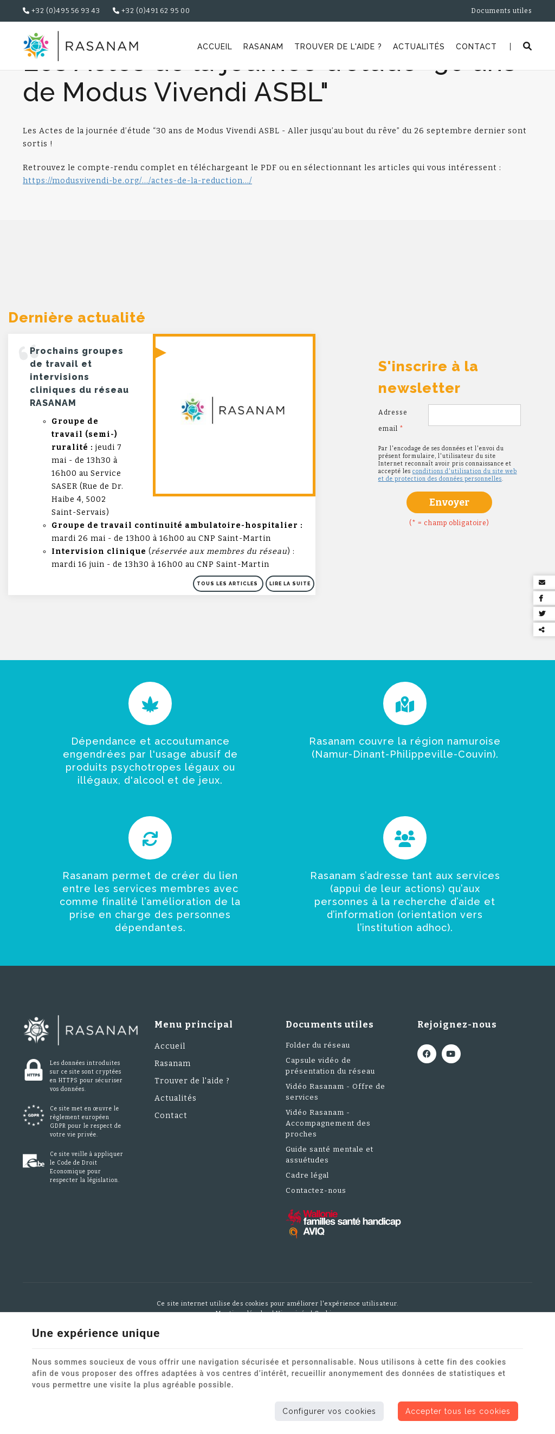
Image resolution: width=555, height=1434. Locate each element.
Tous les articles (228, 653)
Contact (476, 46)
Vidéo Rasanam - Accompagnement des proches (328, 1193)
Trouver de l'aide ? (338, 46)
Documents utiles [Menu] (330, 1094)
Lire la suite (290, 653)
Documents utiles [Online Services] (501, 11)
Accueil (215, 46)
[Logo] (80, 46)
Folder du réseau (318, 1115)
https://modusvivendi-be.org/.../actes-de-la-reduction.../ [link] (137, 250)
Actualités (419, 46)
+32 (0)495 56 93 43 (61, 11)
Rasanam (263, 46)
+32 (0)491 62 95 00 (151, 11)
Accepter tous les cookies (458, 1411)
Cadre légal (307, 1245)
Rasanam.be (50, 84)
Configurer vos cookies (329, 1411)
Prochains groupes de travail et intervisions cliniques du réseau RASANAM (79, 447)
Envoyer (449, 572)
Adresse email (393, 490)
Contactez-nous (316, 1260)
